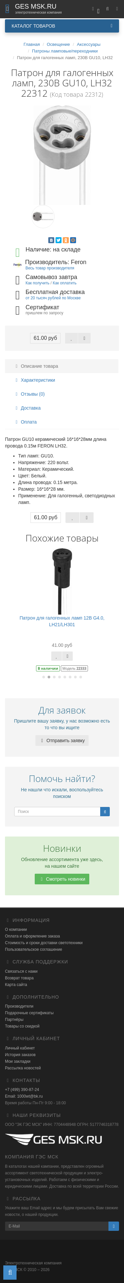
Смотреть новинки (62, 879)
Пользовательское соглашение (33, 949)
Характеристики (34, 380)
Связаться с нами (21, 971)
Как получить (37, 283)
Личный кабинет (20, 1048)
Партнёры (14, 1019)
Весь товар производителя (49, 268)
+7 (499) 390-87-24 (22, 1089)
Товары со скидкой (22, 1026)
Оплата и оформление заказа (32, 936)
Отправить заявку (62, 740)
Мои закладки (17, 1061)
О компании (16, 929)
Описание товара (36, 366)
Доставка (27, 408)
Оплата (25, 422)
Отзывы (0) (29, 394)
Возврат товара (19, 978)
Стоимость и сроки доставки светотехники (44, 942)
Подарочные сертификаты (29, 1013)
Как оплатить (64, 283)
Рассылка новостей (23, 1068)
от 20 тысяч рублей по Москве (53, 298)
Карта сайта (16, 984)
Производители (19, 1006)
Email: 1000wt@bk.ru (24, 1096)
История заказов (20, 1054)
